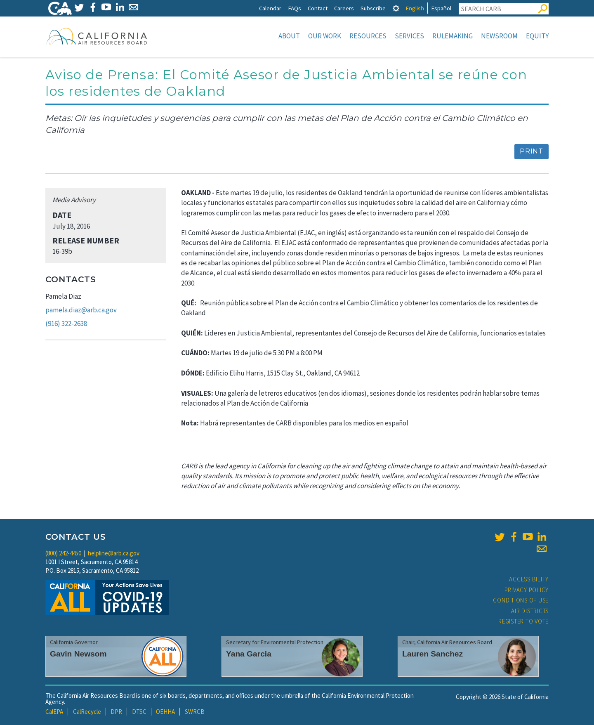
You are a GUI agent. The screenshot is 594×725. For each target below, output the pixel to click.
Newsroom (499, 35)
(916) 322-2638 (66, 323)
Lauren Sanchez (432, 653)
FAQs (294, 8)
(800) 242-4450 (63, 553)
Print (531, 151)
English (414, 8)
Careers (344, 8)
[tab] (396, 8)
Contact (318, 8)
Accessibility (529, 579)
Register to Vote (523, 621)
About (289, 35)
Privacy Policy (526, 590)
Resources (368, 35)
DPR (116, 712)
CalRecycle (87, 712)
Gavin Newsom (78, 653)
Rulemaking (452, 35)
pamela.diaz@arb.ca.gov (81, 309)
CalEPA (54, 712)
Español (441, 8)
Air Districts (530, 611)
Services (409, 35)
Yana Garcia (248, 653)
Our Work (324, 35)
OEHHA (165, 712)
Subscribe (373, 8)
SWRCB (195, 712)
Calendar (270, 8)
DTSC (139, 712)
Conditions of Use (521, 600)
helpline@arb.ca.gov (113, 553)
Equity (537, 35)
